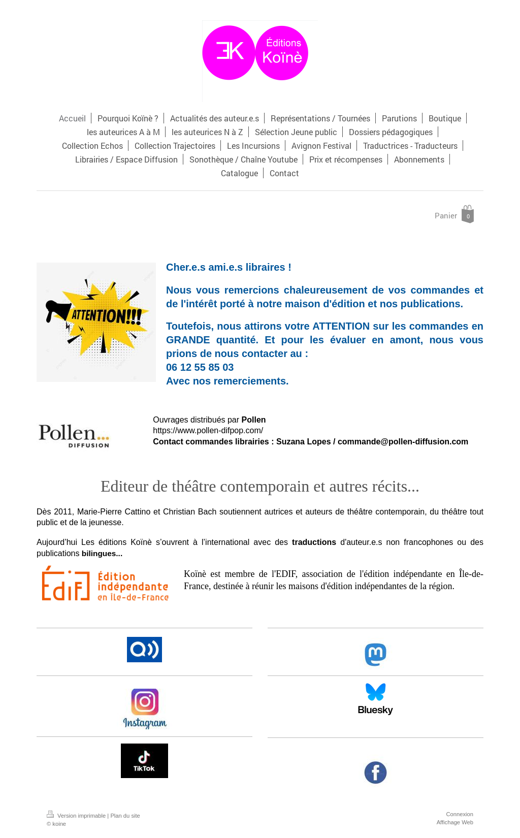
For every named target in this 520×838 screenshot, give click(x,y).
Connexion (460, 814)
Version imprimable (77, 816)
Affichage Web (455, 822)
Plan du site (125, 816)
